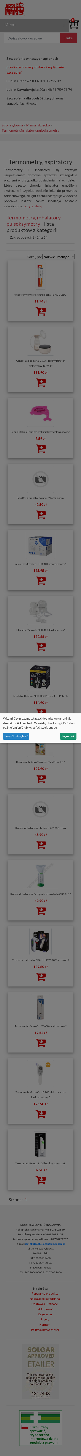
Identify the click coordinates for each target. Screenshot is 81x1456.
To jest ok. (68, 736)
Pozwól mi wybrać (16, 736)
